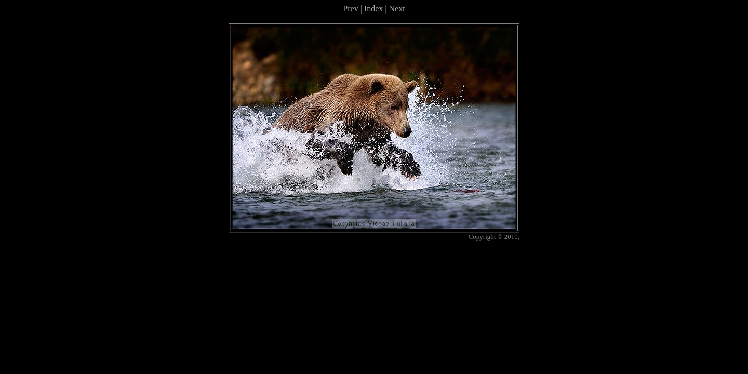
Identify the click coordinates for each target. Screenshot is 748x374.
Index (373, 8)
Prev (350, 8)
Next (397, 8)
